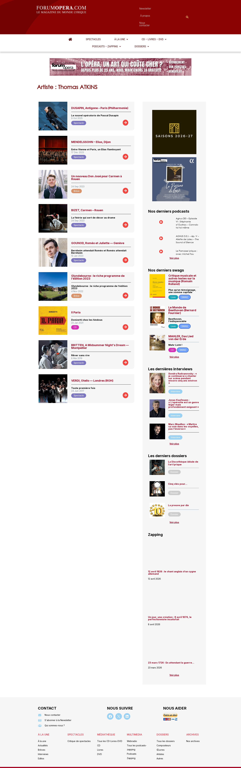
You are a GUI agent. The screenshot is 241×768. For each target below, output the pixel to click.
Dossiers (120, 31)
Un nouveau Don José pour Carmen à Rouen (96, 162)
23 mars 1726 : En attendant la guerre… (171, 662)
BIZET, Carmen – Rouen (87, 195)
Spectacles (76, 24)
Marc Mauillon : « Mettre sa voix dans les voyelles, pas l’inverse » (183, 424)
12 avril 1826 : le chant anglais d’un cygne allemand (172, 572)
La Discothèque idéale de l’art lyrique (183, 462)
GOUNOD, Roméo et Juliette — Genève (97, 227)
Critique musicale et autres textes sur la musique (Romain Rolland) (182, 277)
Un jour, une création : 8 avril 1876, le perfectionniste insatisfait (170, 618)
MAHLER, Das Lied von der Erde (180, 335)
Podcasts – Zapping (165, 24)
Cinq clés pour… (177, 482)
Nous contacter (155, 9)
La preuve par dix (178, 504)
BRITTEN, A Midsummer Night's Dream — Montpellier (100, 331)
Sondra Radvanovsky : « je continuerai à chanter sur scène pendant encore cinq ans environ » (182, 376)
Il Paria (76, 297)
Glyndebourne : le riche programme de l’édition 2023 (98, 262)
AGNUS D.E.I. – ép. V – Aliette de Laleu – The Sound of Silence (187, 231)
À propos (134, 9)
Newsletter (116, 9)
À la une (100, 24)
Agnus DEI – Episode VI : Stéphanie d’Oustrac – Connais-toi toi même (184, 210)
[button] (99, 24)
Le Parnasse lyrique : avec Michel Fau (187, 247)
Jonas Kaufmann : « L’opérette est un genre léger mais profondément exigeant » (183, 402)
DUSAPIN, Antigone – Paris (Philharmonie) (99, 92)
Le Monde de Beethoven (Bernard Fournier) (182, 307)
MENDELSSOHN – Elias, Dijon (91, 126)
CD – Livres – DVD (128, 24)
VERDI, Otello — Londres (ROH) (92, 365)
